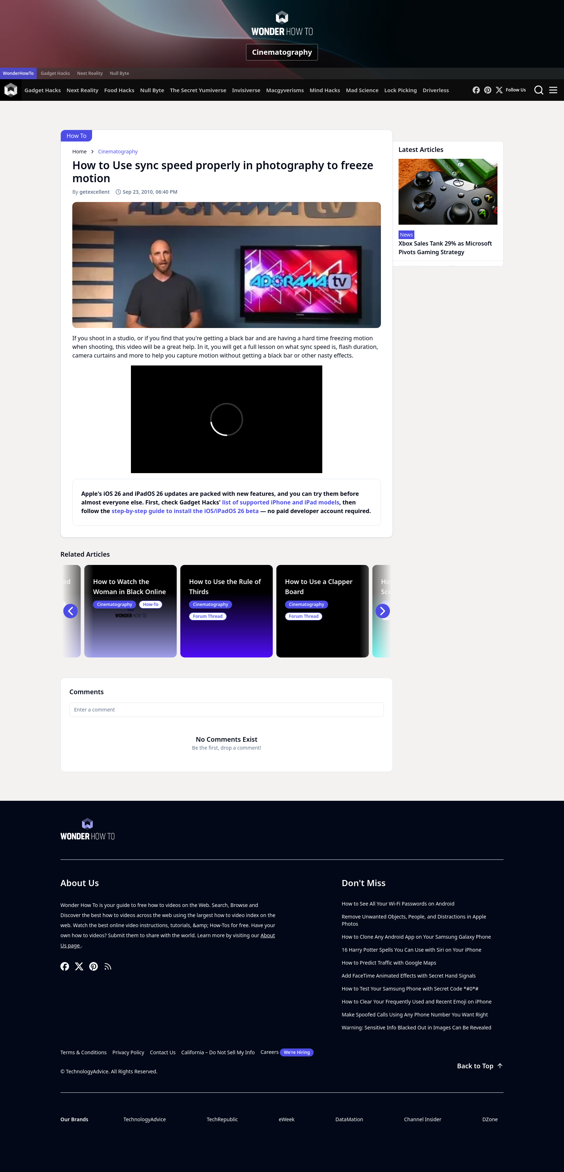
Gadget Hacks (55, 73)
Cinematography (282, 52)
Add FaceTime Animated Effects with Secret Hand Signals (409, 975)
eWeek (287, 1119)
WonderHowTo (18, 73)
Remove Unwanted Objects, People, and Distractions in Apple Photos (414, 920)
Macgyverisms (285, 90)
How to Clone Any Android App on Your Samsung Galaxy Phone (416, 936)
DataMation (349, 1119)
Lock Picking (400, 90)
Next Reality (90, 73)
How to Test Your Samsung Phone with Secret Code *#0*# (410, 988)
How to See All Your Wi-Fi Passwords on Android (398, 903)
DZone (490, 1119)
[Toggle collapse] (13, 1135)
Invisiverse (246, 90)
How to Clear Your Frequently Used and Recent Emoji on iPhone (417, 1001)
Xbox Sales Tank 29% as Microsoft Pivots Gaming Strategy (445, 247)
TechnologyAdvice (144, 1119)
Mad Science (362, 90)
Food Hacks (119, 90)
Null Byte (119, 73)
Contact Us (163, 1052)
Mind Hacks (325, 90)
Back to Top (480, 1065)
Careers (287, 1052)
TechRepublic (222, 1119)
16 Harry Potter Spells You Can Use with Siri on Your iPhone (411, 949)
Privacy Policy (128, 1052)
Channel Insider (422, 1119)
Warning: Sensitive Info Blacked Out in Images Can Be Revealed (416, 1027)
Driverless (436, 90)
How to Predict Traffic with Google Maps (389, 962)
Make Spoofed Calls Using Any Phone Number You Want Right (415, 1014)
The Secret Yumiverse (198, 90)
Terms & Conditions (83, 1052)
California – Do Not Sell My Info (218, 1052)
